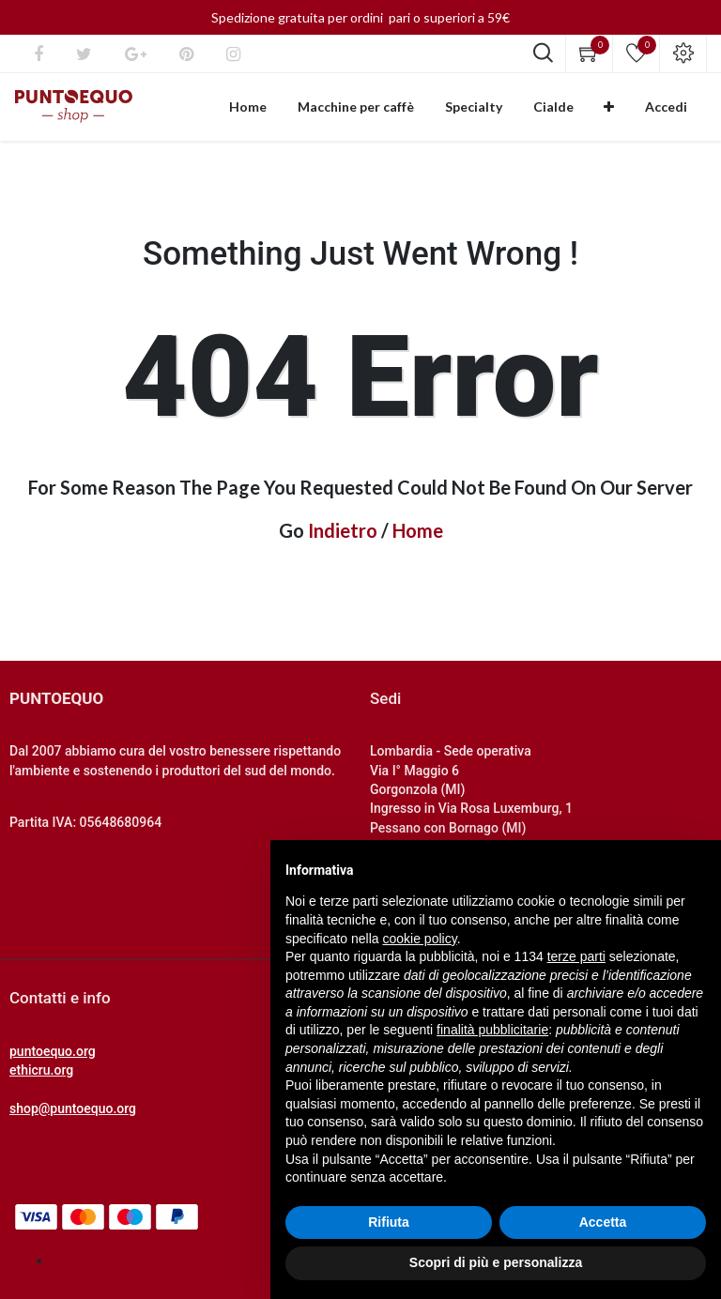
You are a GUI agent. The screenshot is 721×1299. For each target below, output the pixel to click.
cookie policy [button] (420, 938)
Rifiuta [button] (388, 1222)
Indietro (342, 538)
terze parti (576, 956)
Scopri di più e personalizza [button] (495, 1262)
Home (417, 538)
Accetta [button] (603, 1222)
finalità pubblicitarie (492, 1029)
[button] (625, 110)
